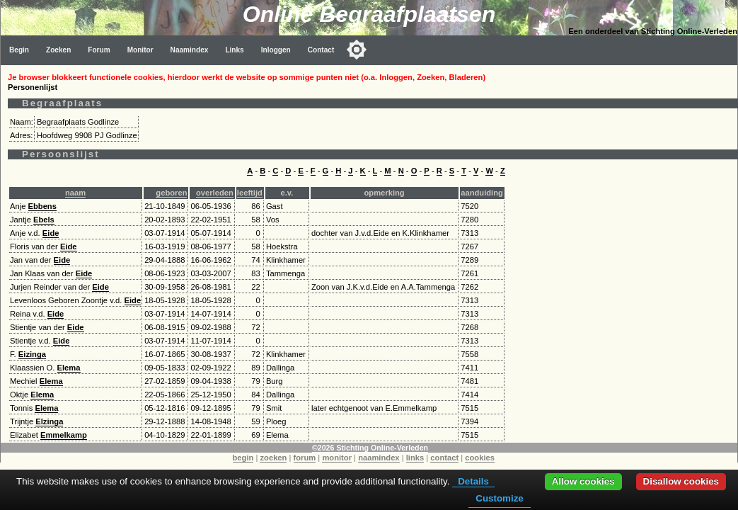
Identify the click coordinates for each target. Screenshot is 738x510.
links (415, 457)
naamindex (378, 457)
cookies (480, 457)
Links (234, 50)
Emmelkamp (63, 435)
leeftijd (250, 192)
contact (444, 457)
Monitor (140, 50)
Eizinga (32, 354)
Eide (50, 233)
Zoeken (58, 50)
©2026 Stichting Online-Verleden (370, 447)
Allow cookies (583, 481)
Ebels (43, 219)
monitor (337, 457)
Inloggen (276, 50)
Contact (321, 50)
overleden (214, 192)
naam (75, 192)
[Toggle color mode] (356, 49)
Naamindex (190, 50)
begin (243, 457)
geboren (171, 192)
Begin (19, 50)
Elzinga (49, 421)
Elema (69, 367)
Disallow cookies (681, 481)
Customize (499, 498)
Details (473, 481)
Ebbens (42, 206)
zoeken (273, 457)
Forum (99, 50)
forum (305, 457)
